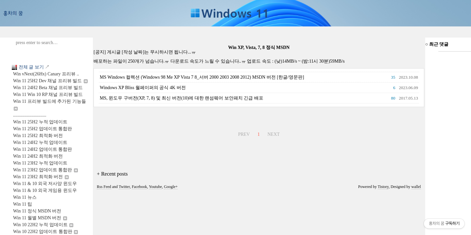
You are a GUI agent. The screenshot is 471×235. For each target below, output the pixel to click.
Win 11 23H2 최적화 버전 (41, 176)
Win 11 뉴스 (25, 197)
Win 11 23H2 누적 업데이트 (40, 163)
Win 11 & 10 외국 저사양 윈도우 (45, 183)
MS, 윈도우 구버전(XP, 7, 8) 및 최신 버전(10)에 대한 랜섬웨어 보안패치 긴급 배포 (181, 98)
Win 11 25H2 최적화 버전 (38, 135)
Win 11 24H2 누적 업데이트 (40, 142)
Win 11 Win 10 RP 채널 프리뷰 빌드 (48, 94)
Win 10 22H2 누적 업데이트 (43, 224)
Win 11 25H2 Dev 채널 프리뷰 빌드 (50, 80)
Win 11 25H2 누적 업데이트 (40, 121)
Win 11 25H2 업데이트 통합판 (42, 128)
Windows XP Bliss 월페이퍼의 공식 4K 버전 (143, 87)
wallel (416, 186)
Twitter (124, 186)
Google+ (171, 186)
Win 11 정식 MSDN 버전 (37, 211)
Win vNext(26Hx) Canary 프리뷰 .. (46, 73)
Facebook (139, 186)
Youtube (155, 186)
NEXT (273, 133)
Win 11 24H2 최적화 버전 (38, 156)
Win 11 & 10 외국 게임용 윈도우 (45, 190)
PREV (243, 133)
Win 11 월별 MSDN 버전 (40, 217)
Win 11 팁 (22, 204)
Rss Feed (104, 186)
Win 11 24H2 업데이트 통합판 (42, 149)
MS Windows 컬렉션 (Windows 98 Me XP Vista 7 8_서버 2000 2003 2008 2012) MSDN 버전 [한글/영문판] (202, 77)
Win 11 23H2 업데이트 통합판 (45, 169)
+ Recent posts (112, 174)
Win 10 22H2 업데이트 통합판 (45, 231)
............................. (29, 115)
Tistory (383, 186)
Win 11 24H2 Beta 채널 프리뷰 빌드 (48, 87)
